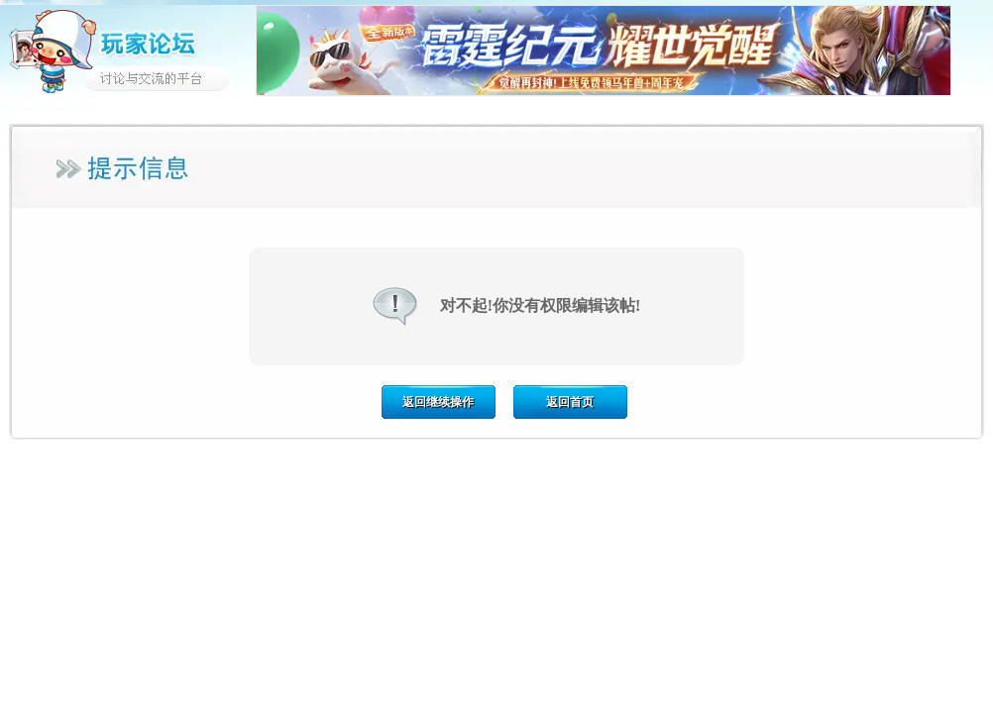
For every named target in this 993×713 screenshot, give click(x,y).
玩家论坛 (128, 49)
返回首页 (570, 402)
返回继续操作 (438, 402)
